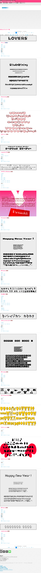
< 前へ (8, 32)
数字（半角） (3, 47)
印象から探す (3, 566)
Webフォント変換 (4, 568)
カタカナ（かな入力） (5, 155)
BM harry (3, 507)
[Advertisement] (20, 19)
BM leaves (3, 270)
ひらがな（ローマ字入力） (5, 180)
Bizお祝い (3, 294)
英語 (2, 44)
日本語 (2, 154)
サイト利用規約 (3, 559)
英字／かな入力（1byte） (5, 55)
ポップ (2, 140)
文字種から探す (3, 567)
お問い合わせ (3, 560)
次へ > (32, 32)
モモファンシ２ (4, 459)
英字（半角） (3, 46)
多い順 (26, 35)
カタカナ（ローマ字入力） (5, 182)
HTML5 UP (30, 562)
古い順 (16, 35)
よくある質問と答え (4, 558)
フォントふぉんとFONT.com (7, 562)
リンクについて (3, 557)
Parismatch (4, 217)
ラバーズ (3, 42)
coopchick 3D (4, 152)
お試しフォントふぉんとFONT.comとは (8, 556)
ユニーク (2, 54)
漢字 (2, 176)
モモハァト (3, 134)
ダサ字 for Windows (5, 171)
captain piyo (4, 531)
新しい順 (12, 35)
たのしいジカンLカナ (5, 320)
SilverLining (4, 96)
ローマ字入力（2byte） (5, 187)
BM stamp (3, 372)
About (1, 570)
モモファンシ (4, 427)
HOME (1, 565)
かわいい (2, 53)
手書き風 (2, 308)
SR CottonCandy (5, 395)
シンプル (2, 519)
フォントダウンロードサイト (6, 569)
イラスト (2, 136)
